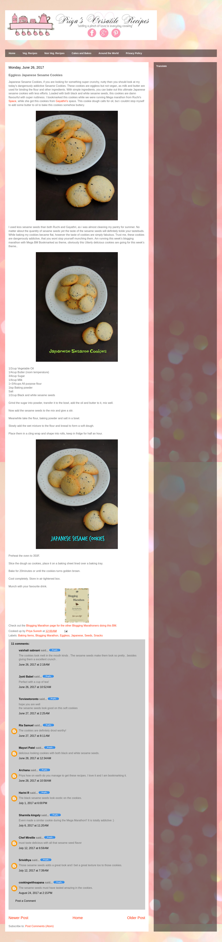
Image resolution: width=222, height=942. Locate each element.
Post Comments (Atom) (39, 926)
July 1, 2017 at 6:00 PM (33, 803)
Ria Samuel (26, 725)
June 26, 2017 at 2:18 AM (34, 664)
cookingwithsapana (31, 882)
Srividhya (25, 860)
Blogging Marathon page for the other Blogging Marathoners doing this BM (71, 625)
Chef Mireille (27, 837)
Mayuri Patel (27, 747)
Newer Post (18, 918)
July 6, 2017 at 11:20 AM (33, 825)
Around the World (109, 53)
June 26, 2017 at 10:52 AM (35, 687)
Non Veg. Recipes (54, 53)
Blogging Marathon (46, 635)
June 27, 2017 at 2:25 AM (34, 713)
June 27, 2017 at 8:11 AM (34, 735)
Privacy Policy (134, 53)
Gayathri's (62, 101)
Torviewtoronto (28, 699)
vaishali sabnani (29, 650)
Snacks (98, 635)
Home (12, 53)
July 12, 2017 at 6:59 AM (33, 848)
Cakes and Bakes (81, 53)
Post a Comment (25, 900)
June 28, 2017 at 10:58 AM (35, 780)
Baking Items (26, 635)
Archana (24, 770)
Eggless (65, 635)
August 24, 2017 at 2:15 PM (35, 893)
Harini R (24, 792)
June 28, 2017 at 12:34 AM (35, 758)
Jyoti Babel (26, 676)
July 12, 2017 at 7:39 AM (33, 870)
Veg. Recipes (30, 53)
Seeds (88, 635)
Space (12, 101)
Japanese (77, 635)
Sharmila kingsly (29, 815)
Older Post (136, 918)
